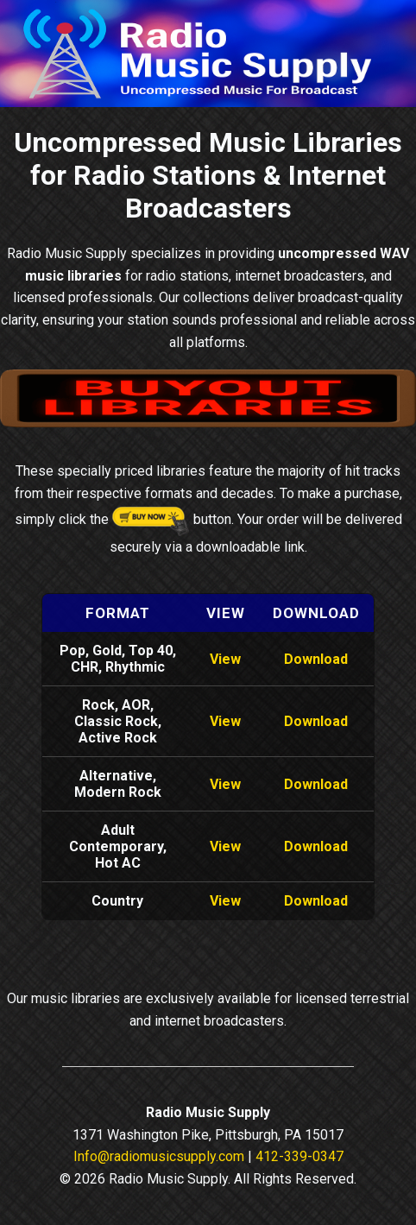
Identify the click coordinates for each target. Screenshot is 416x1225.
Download (316, 659)
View (225, 659)
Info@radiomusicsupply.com (158, 1156)
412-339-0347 (299, 1156)
